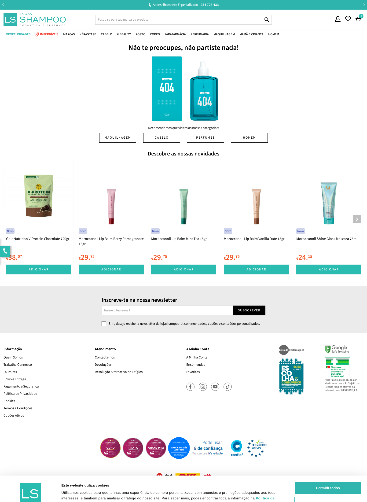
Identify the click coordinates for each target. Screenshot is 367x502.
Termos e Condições (18, 408)
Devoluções (103, 364)
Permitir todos (328, 464)
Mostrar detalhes (75, 493)
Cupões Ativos (14, 415)
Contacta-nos (105, 357)
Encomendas (195, 364)
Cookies (9, 401)
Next (364, 4)
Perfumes (205, 137)
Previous (3, 4)
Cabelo (162, 137)
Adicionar (39, 269)
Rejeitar (327, 479)
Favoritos (193, 371)
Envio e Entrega (15, 379)
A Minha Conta (197, 357)
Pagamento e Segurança (21, 386)
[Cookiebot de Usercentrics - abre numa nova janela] (30, 492)
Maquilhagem (118, 137)
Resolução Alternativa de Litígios (119, 371)
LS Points (10, 371)
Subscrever (249, 310)
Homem (249, 137)
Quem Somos (13, 357)
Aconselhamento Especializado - (186, 4)
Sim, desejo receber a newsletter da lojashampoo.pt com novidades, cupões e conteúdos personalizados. (184, 323)
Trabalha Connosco (18, 364)
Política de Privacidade (20, 393)
